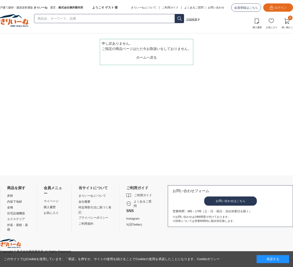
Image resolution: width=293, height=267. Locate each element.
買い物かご (287, 23)
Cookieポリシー (208, 259)
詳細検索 (191, 19)
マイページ (51, 201)
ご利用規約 (86, 223)
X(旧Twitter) (134, 224)
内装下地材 (14, 201)
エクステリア (16, 219)
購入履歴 (257, 27)
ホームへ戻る (146, 57)
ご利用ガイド (143, 195)
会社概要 (84, 201)
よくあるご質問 (193, 7)
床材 (10, 195)
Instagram (133, 218)
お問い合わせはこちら (230, 201)
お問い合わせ (216, 7)
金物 (10, 207)
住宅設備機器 (16, 213)
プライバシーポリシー (93, 217)
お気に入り (271, 27)
